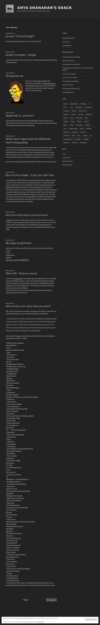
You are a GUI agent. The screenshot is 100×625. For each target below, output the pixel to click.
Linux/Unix (79, 118)
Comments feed (67, 161)
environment (83, 111)
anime (65, 104)
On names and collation (69, 77)
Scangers (75, 132)
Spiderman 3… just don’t (20, 115)
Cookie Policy (40, 622)
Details (74, 111)
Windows (66, 142)
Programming (73, 128)
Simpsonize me (14, 75)
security (82, 132)
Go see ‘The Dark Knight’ (20, 36)
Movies (86, 121)
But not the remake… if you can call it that (30, 175)
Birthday (83, 104)
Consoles (66, 111)
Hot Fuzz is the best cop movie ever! (27, 215)
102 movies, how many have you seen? (28, 306)
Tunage (85, 135)
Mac (86, 118)
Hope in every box (67, 85)
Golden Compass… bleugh (21, 54)
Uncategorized (68, 139)
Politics (87, 125)
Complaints (79, 107)
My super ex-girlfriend (18, 243)
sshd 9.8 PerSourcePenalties (71, 57)
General (80, 114)
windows (74, 142)
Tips (78, 135)
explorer (66, 114)
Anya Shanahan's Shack (44, 8)
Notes (72, 125)
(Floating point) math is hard (71, 88)
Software (66, 135)
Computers (88, 107)
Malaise (65, 121)
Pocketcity (65, 42)
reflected (66, 132)
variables (86, 139)
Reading (88, 128)
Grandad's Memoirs (68, 38)
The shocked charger (69, 74)
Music (65, 125)
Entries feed (66, 157)
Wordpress (83, 142)
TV (91, 135)
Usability (77, 139)
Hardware (89, 114)
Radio (82, 128)
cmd (71, 107)
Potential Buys (66, 45)
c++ (90, 104)
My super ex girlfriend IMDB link (17, 260)
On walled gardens (68, 92)
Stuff (73, 135)
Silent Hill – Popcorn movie (21, 273)
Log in (64, 154)
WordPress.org (67, 165)
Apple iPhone (74, 104)
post (64, 128)
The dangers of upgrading (70, 81)
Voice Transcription (68, 60)
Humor (65, 118)
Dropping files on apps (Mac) (71, 64)
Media (73, 121)
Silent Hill (18, 279)
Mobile (79, 121)
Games (73, 114)
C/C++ (65, 107)
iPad (71, 118)
